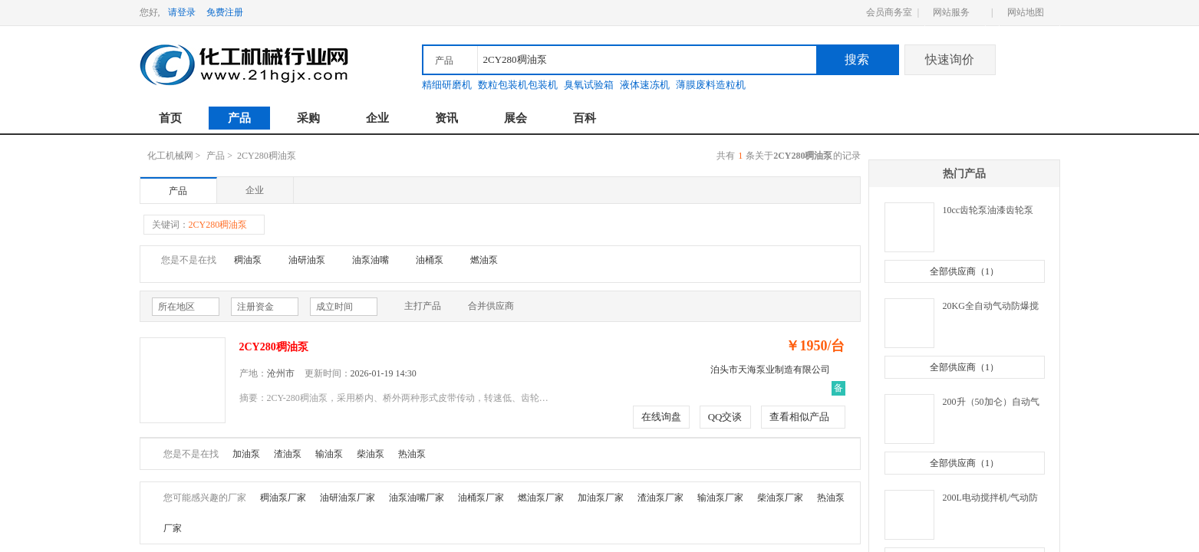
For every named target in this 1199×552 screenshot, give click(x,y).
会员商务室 (889, 12)
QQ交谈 (725, 416)
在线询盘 (661, 416)
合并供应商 (483, 306)
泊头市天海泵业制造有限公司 (770, 369)
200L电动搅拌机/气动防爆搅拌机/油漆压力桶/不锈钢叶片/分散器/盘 (991, 498)
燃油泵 (484, 260)
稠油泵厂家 (283, 497)
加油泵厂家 (601, 497)
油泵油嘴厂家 (416, 497)
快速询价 (949, 59)
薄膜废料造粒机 (711, 84)
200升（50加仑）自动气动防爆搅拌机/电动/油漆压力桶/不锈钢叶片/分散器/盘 (991, 402)
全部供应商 (964, 271)
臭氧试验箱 (589, 84)
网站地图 (1025, 12)
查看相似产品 (799, 416)
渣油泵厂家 (660, 497)
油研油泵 (306, 260)
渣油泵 (287, 454)
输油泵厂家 (720, 497)
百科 (584, 118)
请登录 (182, 12)
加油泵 (246, 454)
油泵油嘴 (370, 260)
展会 (515, 118)
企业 (377, 118)
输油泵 (329, 454)
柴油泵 (370, 454)
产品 (239, 118)
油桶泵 (429, 260)
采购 (308, 118)
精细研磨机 (447, 84)
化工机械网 (170, 155)
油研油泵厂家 (347, 497)
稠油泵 (248, 260)
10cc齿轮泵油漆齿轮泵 (988, 210)
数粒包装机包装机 (518, 84)
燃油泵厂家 (541, 497)
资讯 (446, 118)
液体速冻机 (645, 84)
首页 (170, 118)
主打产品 (415, 306)
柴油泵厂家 (780, 497)
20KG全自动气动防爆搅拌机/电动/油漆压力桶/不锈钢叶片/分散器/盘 (993, 307)
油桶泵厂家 (481, 497)
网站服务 (951, 12)
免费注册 (224, 12)
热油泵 (412, 454)
